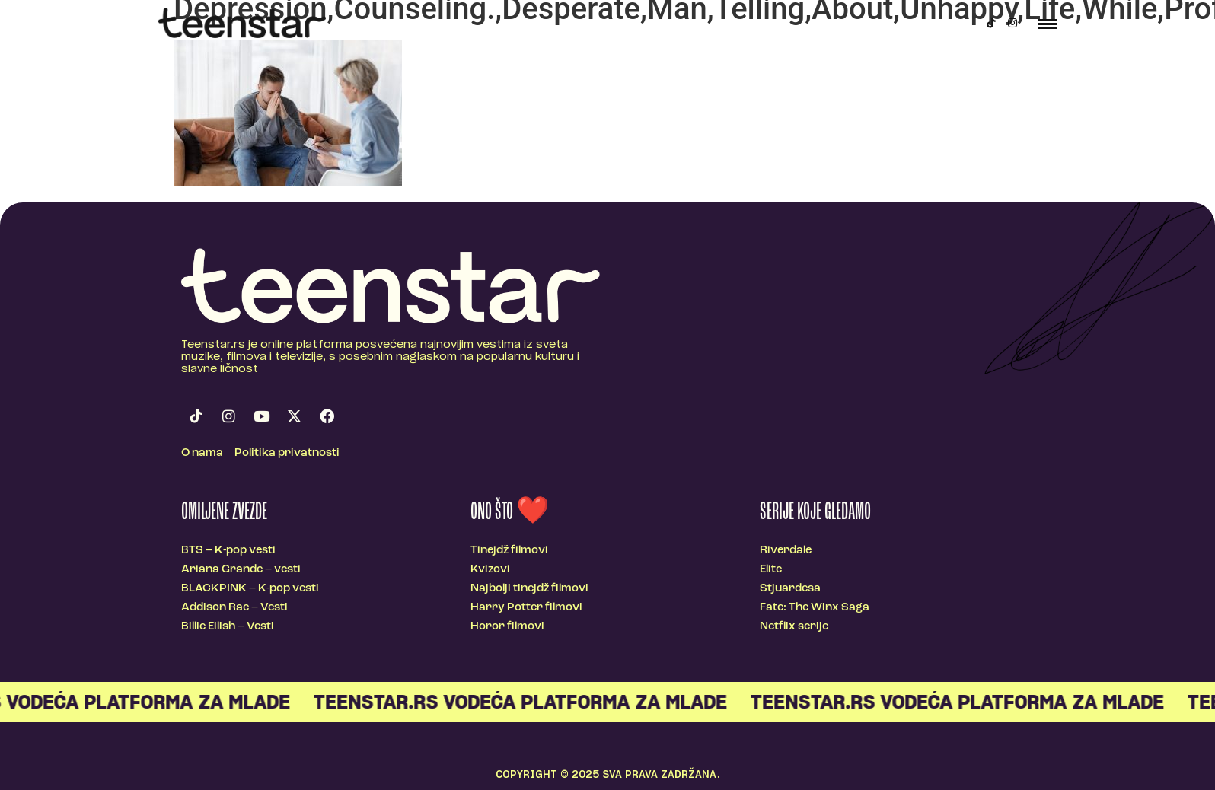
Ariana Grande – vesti (241, 569)
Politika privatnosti (287, 453)
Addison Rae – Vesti (234, 607)
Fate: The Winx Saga (814, 607)
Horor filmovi (507, 626)
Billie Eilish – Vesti (227, 626)
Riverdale (786, 550)
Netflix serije (794, 626)
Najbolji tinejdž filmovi (529, 588)
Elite (771, 569)
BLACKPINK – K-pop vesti (250, 588)
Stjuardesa (790, 588)
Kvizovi (490, 569)
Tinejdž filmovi (509, 550)
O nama (202, 453)
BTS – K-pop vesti (228, 550)
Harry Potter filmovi (526, 607)
